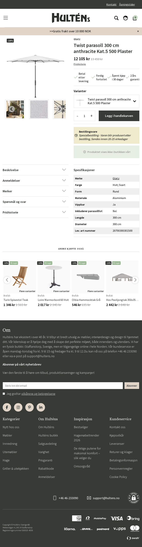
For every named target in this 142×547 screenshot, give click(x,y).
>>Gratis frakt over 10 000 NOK (70, 31)
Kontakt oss (117, 427)
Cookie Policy (118, 477)
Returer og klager (121, 452)
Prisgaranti (45, 460)
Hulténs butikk (48, 435)
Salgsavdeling (47, 444)
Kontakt (111, 4)
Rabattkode (46, 468)
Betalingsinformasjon (123, 460)
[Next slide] (59, 109)
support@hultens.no (41, 356)
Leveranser (117, 444)
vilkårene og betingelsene (38, 394)
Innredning (10, 444)
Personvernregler (121, 468)
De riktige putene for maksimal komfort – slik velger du (87, 453)
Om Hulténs (46, 427)
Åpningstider (127, 4)
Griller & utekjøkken (16, 468)
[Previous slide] (11, 109)
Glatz (77, 39)
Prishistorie (80, 64)
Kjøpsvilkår (117, 435)
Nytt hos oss (11, 427)
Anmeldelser (46, 477)
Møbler (7, 435)
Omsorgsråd (82, 466)
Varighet (43, 452)
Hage (6, 460)
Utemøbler (10, 452)
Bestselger (81, 427)
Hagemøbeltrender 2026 (86, 437)
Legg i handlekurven (119, 116)
